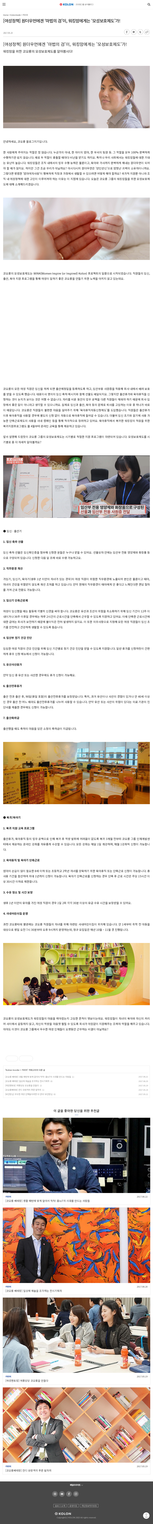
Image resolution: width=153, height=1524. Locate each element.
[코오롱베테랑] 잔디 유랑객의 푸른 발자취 (23, 1089)
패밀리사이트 (75, 1484)
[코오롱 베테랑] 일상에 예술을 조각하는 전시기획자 (27, 1081)
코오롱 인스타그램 (75, 1494)
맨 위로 (146, 1515)
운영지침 (73, 1505)
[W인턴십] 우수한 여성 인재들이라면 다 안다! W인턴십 (29, 1094)
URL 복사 (146, 32)
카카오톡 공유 (133, 32)
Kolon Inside (15, 14)
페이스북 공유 (127, 32)
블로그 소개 (60, 1505)
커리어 (25, 14)
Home (5, 14)
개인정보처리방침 (89, 1505)
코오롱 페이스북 (68, 1494)
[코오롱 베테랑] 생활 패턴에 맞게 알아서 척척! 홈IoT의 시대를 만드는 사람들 (38, 1076)
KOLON (58, 1513)
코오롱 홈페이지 (54, 1494)
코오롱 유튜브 (61, 1494)
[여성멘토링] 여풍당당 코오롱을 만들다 (22, 1085)
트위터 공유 (140, 32)
